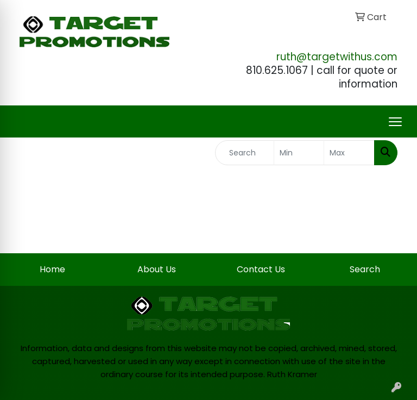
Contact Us (261, 269)
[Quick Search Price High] (349, 152)
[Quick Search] (244, 152)
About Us (156, 269)
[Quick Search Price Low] (299, 152)
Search (365, 269)
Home (52, 269)
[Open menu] (395, 122)
